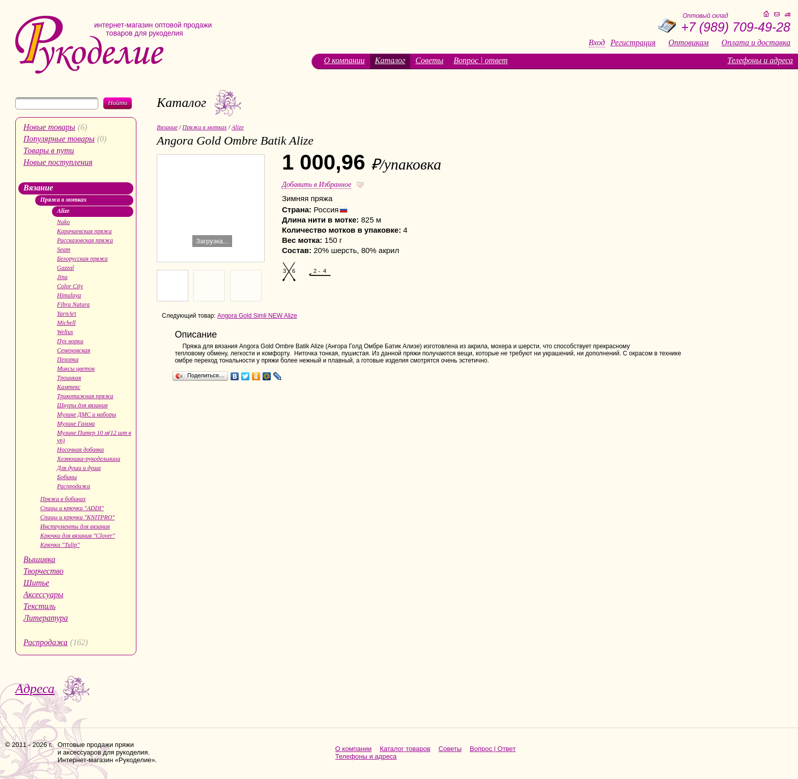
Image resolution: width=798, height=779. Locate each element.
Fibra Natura (73, 304)
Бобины (67, 477)
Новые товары (49, 127)
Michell (66, 322)
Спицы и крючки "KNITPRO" (77, 517)
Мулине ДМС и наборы (86, 414)
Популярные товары (59, 138)
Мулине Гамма (76, 423)
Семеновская (73, 350)
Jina (62, 277)
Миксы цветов (76, 368)
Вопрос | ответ (480, 60)
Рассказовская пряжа (85, 240)
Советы (429, 60)
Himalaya (69, 295)
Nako (63, 222)
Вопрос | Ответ (493, 749)
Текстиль (39, 606)
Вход (597, 43)
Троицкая (69, 377)
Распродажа (73, 486)
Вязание (38, 187)
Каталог (390, 60)
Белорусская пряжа (82, 258)
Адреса (34, 688)
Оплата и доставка (756, 43)
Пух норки (70, 341)
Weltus (65, 332)
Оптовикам (688, 43)
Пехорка (67, 359)
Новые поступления (58, 162)
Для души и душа (79, 467)
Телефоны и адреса (760, 60)
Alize (63, 210)
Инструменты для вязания (75, 526)
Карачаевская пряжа (84, 231)
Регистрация (633, 43)
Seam (63, 249)
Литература (45, 618)
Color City (70, 286)
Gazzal (65, 267)
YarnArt (66, 313)
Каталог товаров (405, 749)
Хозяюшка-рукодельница (88, 458)
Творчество (43, 571)
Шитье (36, 582)
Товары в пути (48, 150)
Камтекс (68, 387)
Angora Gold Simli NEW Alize (257, 315)
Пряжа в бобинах (63, 499)
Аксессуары (43, 594)
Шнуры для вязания (82, 405)
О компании (344, 60)
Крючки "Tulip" (59, 544)
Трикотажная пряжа (85, 396)
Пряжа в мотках (63, 199)
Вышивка (39, 559)
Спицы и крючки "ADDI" (72, 508)
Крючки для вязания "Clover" (77, 535)
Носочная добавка (80, 449)
